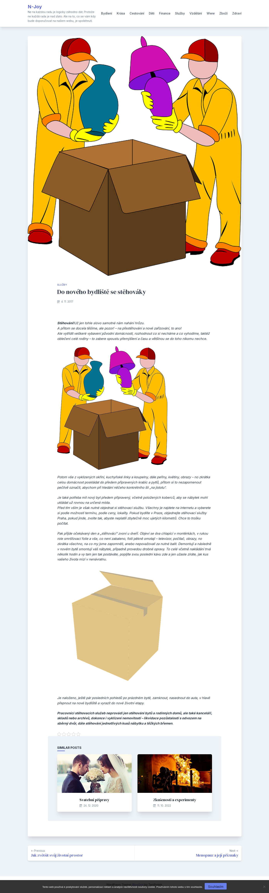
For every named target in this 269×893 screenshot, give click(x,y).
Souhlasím (215, 887)
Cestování (137, 13)
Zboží (223, 13)
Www (211, 13)
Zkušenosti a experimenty (174, 799)
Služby (180, 13)
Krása (121, 13)
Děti (151, 13)
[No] (264, 887)
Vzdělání (195, 13)
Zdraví (236, 13)
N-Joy (35, 6)
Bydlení (106, 13)
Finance (164, 13)
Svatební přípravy (94, 799)
